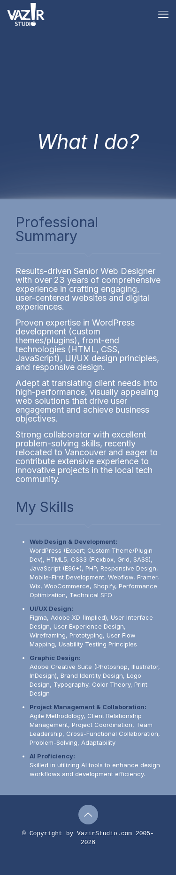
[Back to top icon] (88, 814)
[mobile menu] (163, 14)
